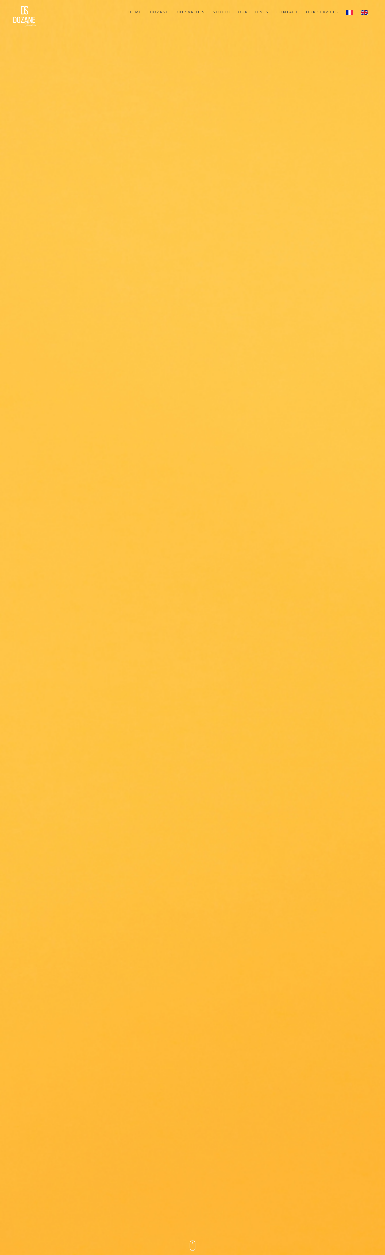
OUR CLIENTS (253, 11)
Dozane (159, 11)
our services (322, 11)
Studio (221, 11)
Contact (287, 11)
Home (135, 11)
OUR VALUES (191, 11)
